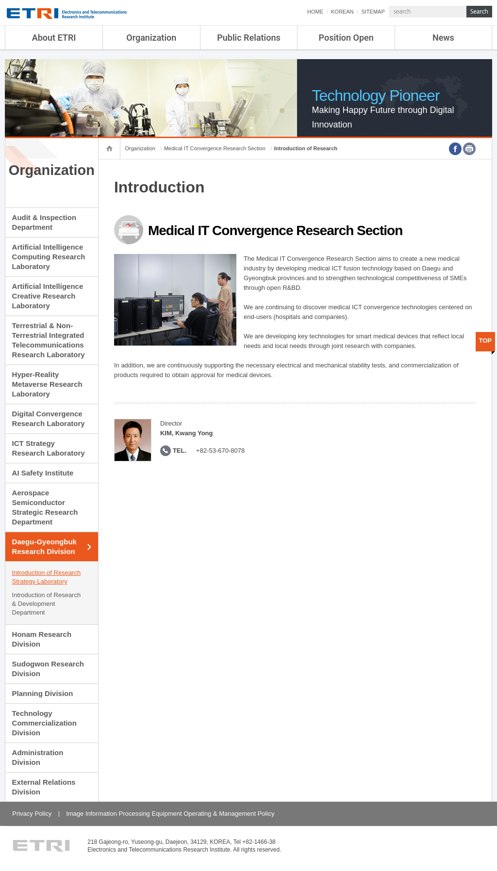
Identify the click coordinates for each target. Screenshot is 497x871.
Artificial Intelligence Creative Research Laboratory (47, 296)
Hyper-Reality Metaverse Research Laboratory (47, 384)
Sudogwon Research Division (48, 669)
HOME (315, 12)
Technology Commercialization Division (44, 723)
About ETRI (54, 37)
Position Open (346, 37)
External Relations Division (44, 787)
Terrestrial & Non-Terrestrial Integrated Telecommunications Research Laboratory (48, 340)
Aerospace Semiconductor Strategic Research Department (45, 507)
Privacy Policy (31, 813)
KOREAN (342, 12)
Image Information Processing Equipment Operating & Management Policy (170, 813)
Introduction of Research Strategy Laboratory (46, 577)
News (443, 37)
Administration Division (38, 757)
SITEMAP (372, 12)
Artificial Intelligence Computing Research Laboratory (48, 256)
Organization (151, 37)
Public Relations (249, 37)
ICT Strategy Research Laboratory (48, 448)
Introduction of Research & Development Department (46, 603)
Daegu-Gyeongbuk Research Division (44, 546)
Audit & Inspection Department (44, 222)
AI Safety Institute (43, 473)
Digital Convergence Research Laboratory (48, 419)
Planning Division (42, 693)
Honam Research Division (42, 639)
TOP (485, 340)
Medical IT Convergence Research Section (214, 148)
